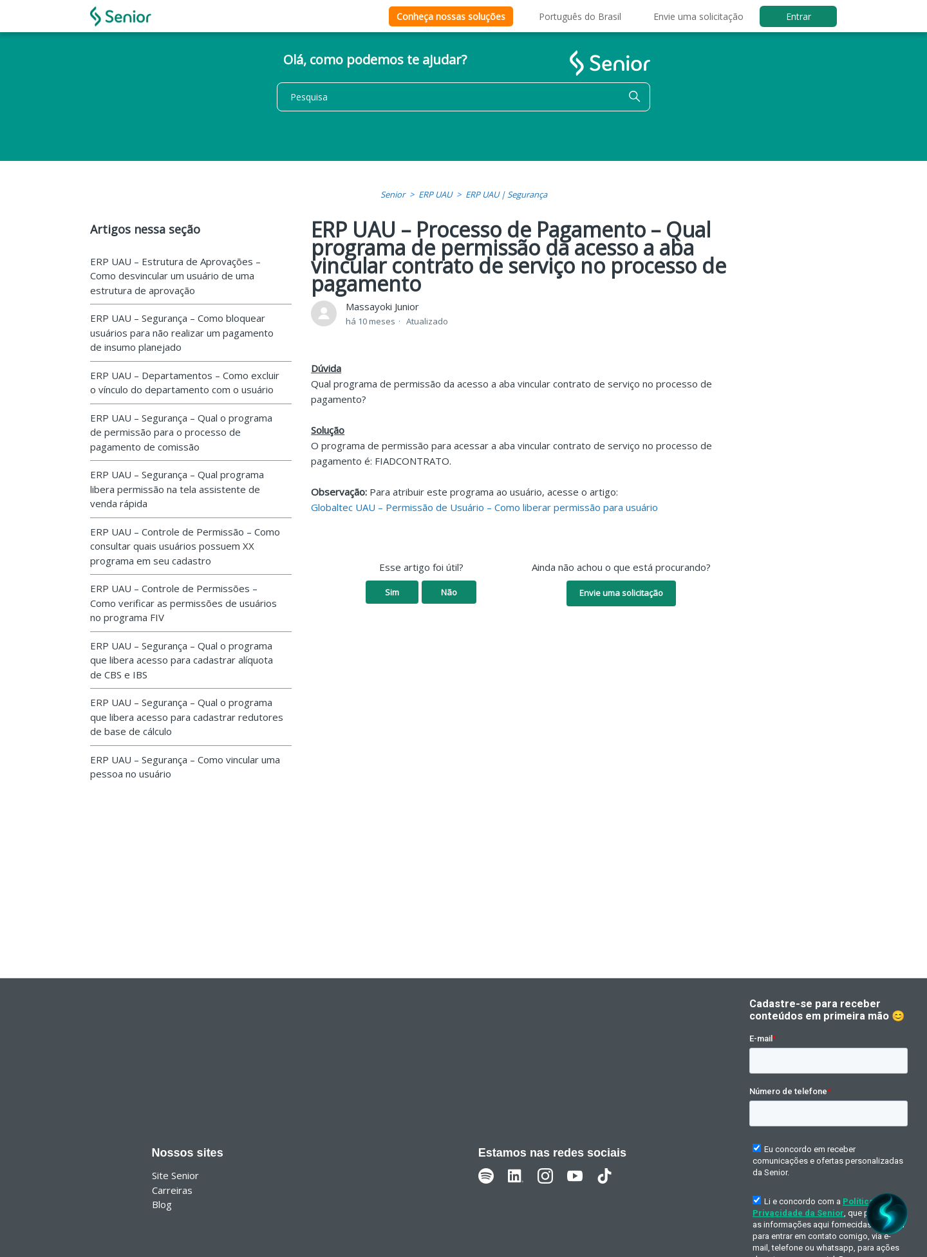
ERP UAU (435, 194)
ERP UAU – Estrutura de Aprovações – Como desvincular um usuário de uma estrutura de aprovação (175, 276)
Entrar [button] (798, 16)
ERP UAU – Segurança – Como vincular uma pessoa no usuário (185, 767)
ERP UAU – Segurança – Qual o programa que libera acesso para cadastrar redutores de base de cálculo (186, 717)
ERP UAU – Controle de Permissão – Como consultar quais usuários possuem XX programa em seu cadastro (185, 546)
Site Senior (175, 1175)
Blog (162, 1204)
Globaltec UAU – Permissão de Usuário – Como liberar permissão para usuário (484, 507)
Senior (392, 194)
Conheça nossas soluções (451, 16)
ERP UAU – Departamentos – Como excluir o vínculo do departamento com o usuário (184, 382)
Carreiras (172, 1190)
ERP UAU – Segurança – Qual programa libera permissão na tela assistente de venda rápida (177, 489)
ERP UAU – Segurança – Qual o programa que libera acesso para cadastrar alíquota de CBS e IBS (181, 660)
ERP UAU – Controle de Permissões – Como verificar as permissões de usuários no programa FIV (183, 603)
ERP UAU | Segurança (506, 194)
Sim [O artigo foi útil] (392, 592)
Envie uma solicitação (698, 16)
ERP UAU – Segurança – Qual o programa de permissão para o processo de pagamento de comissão (181, 432)
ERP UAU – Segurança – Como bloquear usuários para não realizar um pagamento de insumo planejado (182, 332)
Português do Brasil (580, 16)
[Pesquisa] (463, 96)
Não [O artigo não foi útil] (449, 592)
